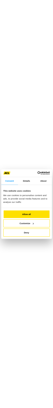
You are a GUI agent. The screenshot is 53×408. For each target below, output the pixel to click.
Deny (26, 232)
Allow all (26, 214)
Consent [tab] (9, 181)
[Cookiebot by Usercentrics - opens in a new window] (38, 173)
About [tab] (43, 181)
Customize (27, 223)
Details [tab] (26, 181)
